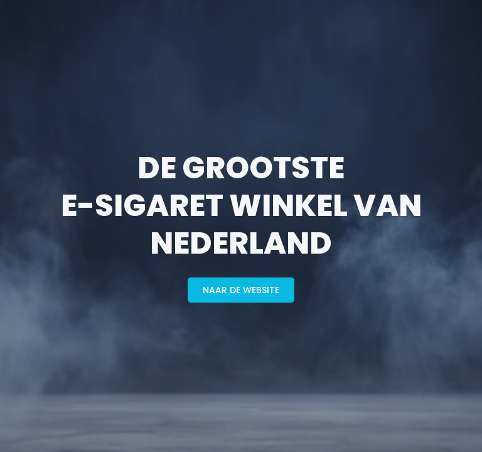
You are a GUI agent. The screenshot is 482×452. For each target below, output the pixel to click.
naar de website (241, 290)
